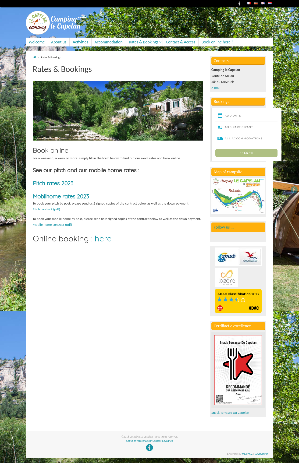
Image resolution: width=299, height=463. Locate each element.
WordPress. (262, 454)
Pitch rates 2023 (53, 183)
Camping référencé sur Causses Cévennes (149, 440)
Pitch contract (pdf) (46, 209)
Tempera (247, 454)
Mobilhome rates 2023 (61, 196)
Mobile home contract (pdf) (52, 225)
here (103, 238)
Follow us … (224, 227)
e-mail (215, 88)
